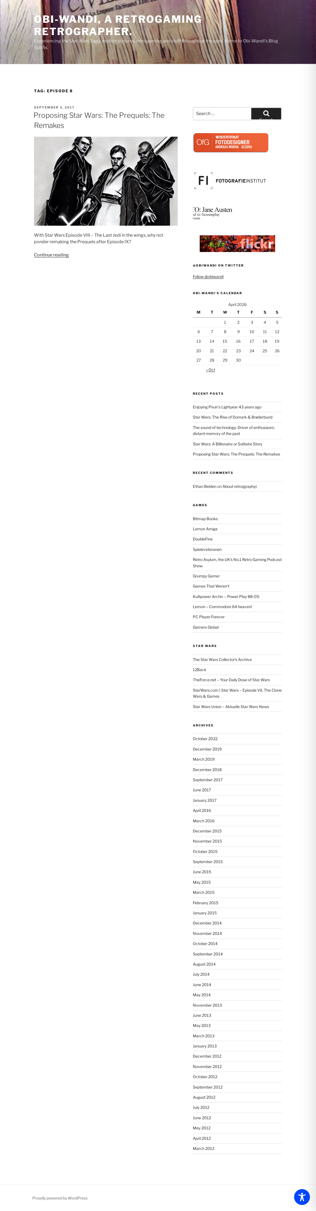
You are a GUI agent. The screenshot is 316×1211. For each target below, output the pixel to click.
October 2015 (205, 851)
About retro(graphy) (239, 486)
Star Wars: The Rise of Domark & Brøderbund (232, 417)
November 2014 (207, 933)
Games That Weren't (211, 586)
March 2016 (204, 820)
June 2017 (202, 790)
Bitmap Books (205, 518)
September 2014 (208, 954)
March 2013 (204, 1035)
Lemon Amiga (205, 528)
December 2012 (207, 1056)
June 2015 (202, 871)
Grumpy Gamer (206, 576)
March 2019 (204, 759)
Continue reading (51, 254)
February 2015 (205, 902)
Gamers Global (206, 627)
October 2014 (205, 943)
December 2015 (207, 831)
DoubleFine (203, 539)
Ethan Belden (204, 486)
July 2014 (201, 974)
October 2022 (205, 738)
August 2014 (204, 964)
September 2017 (207, 779)
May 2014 (202, 994)
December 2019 (207, 749)
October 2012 (205, 1076)
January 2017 (204, 800)
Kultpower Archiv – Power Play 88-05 (226, 596)
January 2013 (205, 1046)
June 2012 (202, 1117)
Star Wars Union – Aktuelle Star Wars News (231, 706)
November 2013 (207, 1005)
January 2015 (205, 913)
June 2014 (202, 984)
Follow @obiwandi (208, 276)
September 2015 (208, 861)
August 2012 (204, 1097)
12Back (199, 669)
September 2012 (207, 1087)
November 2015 (207, 841)
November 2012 (207, 1066)
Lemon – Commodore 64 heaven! (222, 606)
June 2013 (202, 1015)
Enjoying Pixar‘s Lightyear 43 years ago (227, 407)
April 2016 (202, 810)
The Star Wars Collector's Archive (222, 659)
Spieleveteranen (207, 549)
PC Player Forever (209, 616)
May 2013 (202, 1025)
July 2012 (201, 1107)
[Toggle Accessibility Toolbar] (302, 1197)
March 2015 (204, 892)
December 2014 (207, 923)
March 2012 (203, 1148)
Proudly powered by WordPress (60, 1198)
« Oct (210, 369)
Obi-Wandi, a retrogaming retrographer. (118, 25)
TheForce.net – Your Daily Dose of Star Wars (231, 679)
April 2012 (202, 1138)
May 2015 (202, 882)
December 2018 (207, 769)
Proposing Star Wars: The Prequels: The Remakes (236, 454)
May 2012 (201, 1128)
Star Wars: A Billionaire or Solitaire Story (227, 444)
